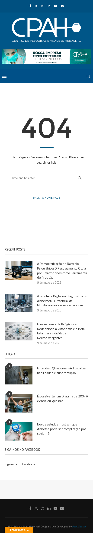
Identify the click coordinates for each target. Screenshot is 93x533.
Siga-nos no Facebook (20, 464)
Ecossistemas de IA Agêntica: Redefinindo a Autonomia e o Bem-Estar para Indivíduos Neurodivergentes (61, 331)
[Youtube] (55, 5)
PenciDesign (79, 526)
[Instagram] (43, 5)
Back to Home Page (46, 198)
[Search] (88, 76)
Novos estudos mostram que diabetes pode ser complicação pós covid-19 (62, 429)
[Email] (62, 5)
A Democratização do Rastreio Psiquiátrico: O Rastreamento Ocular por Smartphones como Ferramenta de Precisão (62, 270)
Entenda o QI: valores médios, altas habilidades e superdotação (61, 370)
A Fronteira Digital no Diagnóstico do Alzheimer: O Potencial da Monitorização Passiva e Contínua (62, 301)
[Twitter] (36, 5)
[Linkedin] (49, 5)
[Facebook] (30, 5)
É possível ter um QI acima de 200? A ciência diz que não (62, 398)
